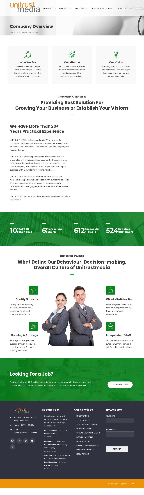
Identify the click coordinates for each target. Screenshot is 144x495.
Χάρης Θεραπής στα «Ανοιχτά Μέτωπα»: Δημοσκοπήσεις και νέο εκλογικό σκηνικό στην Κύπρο (56, 419)
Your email (120, 432)
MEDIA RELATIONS (83, 441)
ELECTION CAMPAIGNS (85, 450)
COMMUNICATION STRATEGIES (88, 446)
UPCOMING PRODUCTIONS (101, 9)
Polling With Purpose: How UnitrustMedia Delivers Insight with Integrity (56, 444)
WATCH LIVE (80, 9)
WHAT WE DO (64, 9)
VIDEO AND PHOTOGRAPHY (87, 424)
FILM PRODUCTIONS (84, 429)
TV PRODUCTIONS (83, 420)
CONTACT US (121, 9)
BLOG (132, 9)
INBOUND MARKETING (84, 437)
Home (12, 32)
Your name (120, 418)
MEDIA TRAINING (82, 454)
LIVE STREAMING (82, 416)
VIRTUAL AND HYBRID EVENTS (88, 433)
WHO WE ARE (48, 9)
